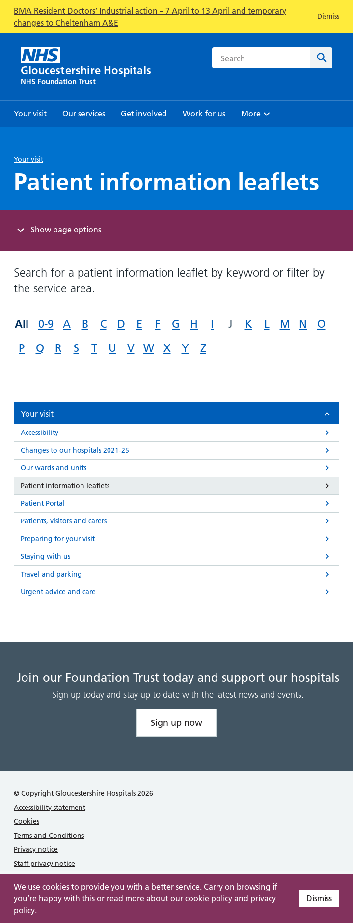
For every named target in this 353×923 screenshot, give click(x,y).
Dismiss (319, 898)
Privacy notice (36, 849)
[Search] (321, 57)
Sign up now (176, 722)
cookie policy (208, 898)
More (256, 116)
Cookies (26, 821)
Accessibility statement (49, 807)
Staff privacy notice (44, 863)
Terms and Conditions (49, 835)
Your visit (28, 159)
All (21, 324)
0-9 (46, 324)
